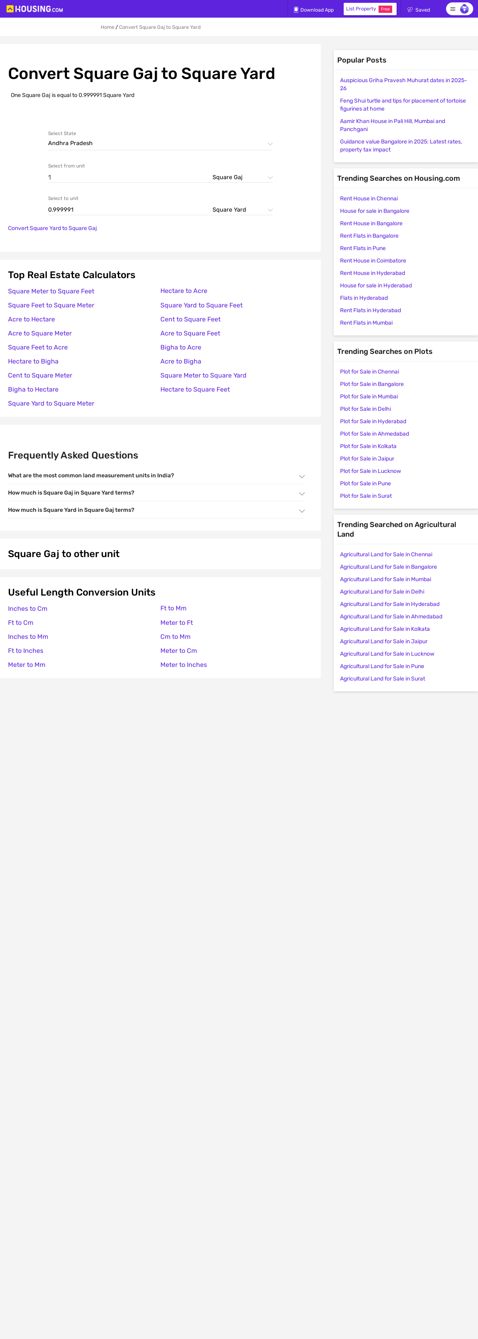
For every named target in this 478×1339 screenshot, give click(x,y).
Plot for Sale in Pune (365, 483)
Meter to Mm (26, 664)
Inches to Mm (28, 636)
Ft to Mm (173, 608)
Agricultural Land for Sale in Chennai (386, 554)
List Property (369, 9)
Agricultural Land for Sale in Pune (382, 666)
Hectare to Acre (183, 291)
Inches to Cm (27, 608)
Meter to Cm (178, 650)
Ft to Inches (25, 650)
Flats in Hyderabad (364, 298)
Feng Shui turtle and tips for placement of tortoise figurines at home (403, 104)
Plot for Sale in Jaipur (367, 458)
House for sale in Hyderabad (376, 285)
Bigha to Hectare (33, 389)
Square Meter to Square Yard (203, 375)
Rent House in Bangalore (371, 223)
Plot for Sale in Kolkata (368, 446)
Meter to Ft (176, 622)
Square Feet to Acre (38, 347)
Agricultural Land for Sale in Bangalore (388, 566)
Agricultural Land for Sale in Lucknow (387, 653)
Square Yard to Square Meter (51, 403)
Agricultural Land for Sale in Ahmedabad (391, 616)
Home (107, 27)
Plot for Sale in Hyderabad (373, 421)
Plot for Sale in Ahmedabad (374, 433)
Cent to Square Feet (190, 319)
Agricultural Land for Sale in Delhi (382, 591)
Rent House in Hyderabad (372, 273)
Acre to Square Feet (190, 333)
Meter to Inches (183, 664)
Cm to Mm (175, 636)
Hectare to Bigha (33, 361)
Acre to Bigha (180, 361)
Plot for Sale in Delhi (365, 409)
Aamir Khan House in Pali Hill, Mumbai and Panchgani (392, 125)
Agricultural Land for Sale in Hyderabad (390, 604)
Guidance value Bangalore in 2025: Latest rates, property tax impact (401, 145)
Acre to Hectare (31, 319)
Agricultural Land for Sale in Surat (382, 678)
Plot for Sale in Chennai (369, 371)
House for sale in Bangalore (374, 211)
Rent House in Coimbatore (373, 260)
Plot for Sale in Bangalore (372, 384)
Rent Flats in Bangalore (369, 235)
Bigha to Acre (180, 347)
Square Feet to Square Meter (51, 305)
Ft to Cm (20, 622)
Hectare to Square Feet (195, 389)
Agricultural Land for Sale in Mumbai (385, 579)
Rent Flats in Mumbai (366, 322)
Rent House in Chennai (369, 198)
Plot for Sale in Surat (366, 496)
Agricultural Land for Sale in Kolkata (385, 629)
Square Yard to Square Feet (201, 305)
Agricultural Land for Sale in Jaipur (383, 641)
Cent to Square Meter (40, 375)
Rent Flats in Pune (363, 248)
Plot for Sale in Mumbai (369, 396)
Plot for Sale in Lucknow (370, 471)
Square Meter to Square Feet (51, 291)
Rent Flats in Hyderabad (370, 310)
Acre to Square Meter (40, 333)
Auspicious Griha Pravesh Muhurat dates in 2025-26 (403, 84)
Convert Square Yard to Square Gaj (52, 228)
